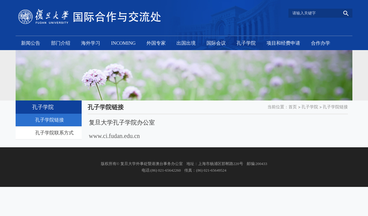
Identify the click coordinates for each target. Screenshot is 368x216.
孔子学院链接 (335, 107)
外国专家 (156, 43)
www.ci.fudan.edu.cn (114, 136)
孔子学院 (246, 43)
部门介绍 (60, 43)
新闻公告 (30, 43)
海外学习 (90, 43)
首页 (292, 107)
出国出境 (186, 43)
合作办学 (320, 43)
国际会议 (216, 43)
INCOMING (123, 43)
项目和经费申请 (283, 43)
